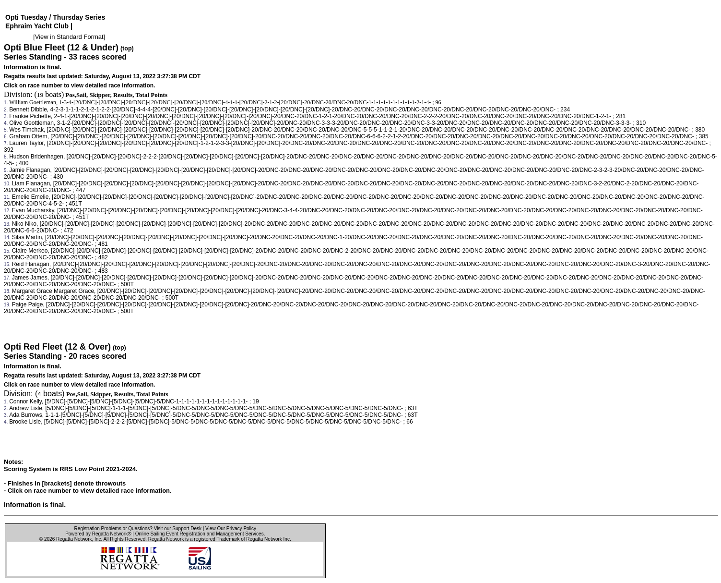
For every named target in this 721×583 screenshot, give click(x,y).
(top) (127, 48)
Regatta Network (74, 539)
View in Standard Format (69, 36)
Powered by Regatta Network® (98, 533)
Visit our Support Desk (177, 528)
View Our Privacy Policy (230, 528)
